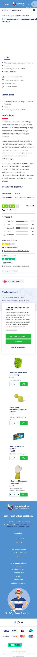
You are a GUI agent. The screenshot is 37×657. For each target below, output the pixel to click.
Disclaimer (21, 654)
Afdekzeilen (18, 580)
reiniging (10, 15)
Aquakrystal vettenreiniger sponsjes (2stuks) (18, 409)
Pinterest (22, 622)
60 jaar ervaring (10, 83)
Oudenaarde (27, 524)
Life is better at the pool (18, 553)
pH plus (18, 576)
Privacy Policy (30, 654)
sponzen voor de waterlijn (22, 15)
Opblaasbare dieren (18, 583)
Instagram (19, 622)
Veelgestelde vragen (18, 549)
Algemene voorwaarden (9, 654)
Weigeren (18, 341)
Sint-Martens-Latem (21, 527)
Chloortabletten (18, 573)
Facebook (15, 622)
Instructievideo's (19, 539)
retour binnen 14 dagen (14, 80)
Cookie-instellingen (18, 347)
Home (3, 15)
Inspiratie (18, 542)
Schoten (10, 527)
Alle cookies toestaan (18, 336)
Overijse (19, 524)
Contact (18, 556)
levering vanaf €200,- (14, 77)
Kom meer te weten (11, 330)
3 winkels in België (11, 86)
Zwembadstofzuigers (18, 569)
